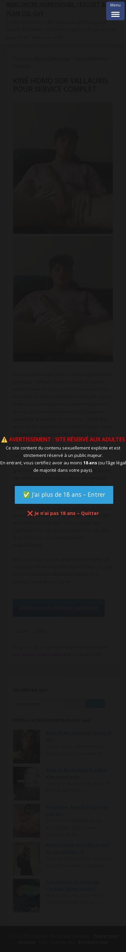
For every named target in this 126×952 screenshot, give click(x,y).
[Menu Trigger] (115, 11)
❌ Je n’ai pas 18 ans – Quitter (63, 513)
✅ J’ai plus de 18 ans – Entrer (64, 494)
